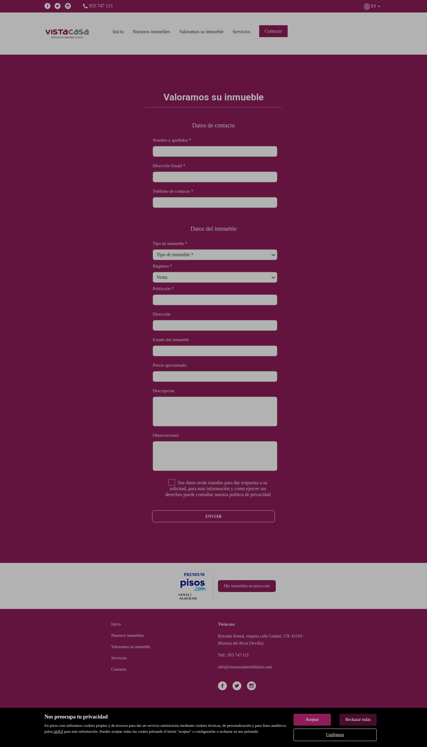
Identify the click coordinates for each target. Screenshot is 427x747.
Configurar (335, 734)
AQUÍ (58, 731)
